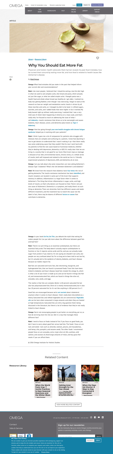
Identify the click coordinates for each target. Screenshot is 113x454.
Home (26, 5)
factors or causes (68, 194)
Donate (79, 5)
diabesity (34, 120)
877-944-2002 (76, 418)
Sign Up (98, 436)
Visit (63, 11)
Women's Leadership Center (57, 5)
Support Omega (97, 11)
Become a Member (97, 5)
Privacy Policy (45, 452)
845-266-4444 (84, 418)
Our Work (40, 11)
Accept (90, 440)
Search (86, 5)
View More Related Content (68, 405)
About (30, 11)
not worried (62, 292)
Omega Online (73, 11)
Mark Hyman (34, 79)
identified (77, 173)
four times (71, 171)
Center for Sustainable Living (39, 5)
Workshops (51, 11)
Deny (98, 440)
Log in (74, 5)
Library (85, 11)
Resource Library (41, 59)
